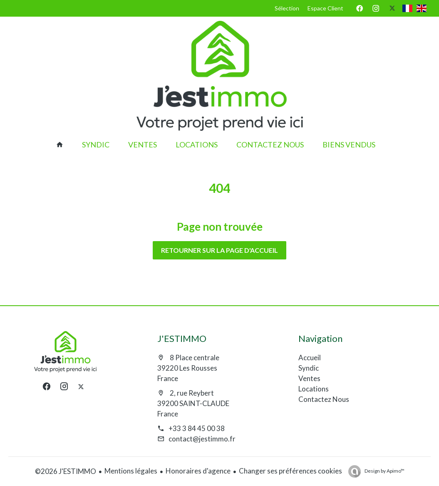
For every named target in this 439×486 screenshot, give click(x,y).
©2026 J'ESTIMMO (65, 471)
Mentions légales (130, 470)
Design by (384, 471)
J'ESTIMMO (181, 338)
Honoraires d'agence (198, 470)
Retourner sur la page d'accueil (219, 250)
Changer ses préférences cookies (290, 470)
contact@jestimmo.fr (202, 438)
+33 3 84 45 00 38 (197, 428)
